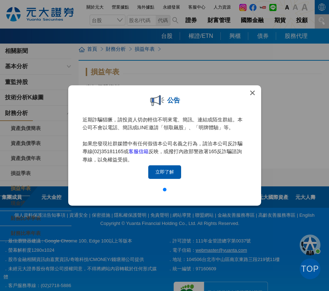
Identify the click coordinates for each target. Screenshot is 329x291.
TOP (310, 269)
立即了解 (164, 172)
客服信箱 (139, 151)
